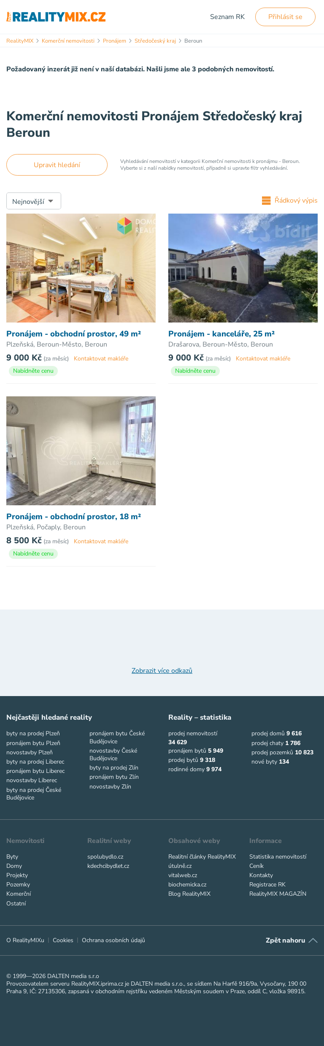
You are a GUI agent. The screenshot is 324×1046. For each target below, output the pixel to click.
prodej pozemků (272, 752)
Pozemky (18, 885)
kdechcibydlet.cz (108, 866)
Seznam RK (227, 17)
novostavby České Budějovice (113, 754)
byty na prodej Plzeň (33, 733)
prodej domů (268, 733)
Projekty (17, 875)
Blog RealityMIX (189, 894)
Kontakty (261, 875)
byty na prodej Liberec (35, 762)
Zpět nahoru (285, 940)
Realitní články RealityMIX (202, 857)
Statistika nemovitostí (277, 857)
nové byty (264, 762)
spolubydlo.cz (105, 857)
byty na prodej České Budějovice (33, 794)
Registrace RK (267, 885)
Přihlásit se (285, 17)
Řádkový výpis (290, 200)
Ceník (256, 866)
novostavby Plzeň (29, 752)
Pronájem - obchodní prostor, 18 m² (73, 517)
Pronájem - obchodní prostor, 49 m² (73, 334)
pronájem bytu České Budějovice (117, 737)
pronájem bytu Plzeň (33, 743)
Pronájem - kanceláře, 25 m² (221, 334)
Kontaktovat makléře (101, 359)
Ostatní (16, 904)
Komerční (18, 894)
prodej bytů (183, 760)
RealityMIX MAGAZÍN (277, 894)
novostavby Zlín (110, 787)
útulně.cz (180, 866)
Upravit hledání (57, 165)
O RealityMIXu (25, 940)
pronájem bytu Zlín (114, 777)
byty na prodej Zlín (113, 768)
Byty (12, 857)
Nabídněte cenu (33, 371)
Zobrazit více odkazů (162, 671)
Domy (14, 866)
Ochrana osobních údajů (113, 940)
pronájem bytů (187, 751)
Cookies (63, 940)
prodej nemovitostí (192, 733)
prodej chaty (267, 743)
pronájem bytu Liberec (35, 771)
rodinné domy (186, 769)
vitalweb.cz (182, 875)
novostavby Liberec (31, 780)
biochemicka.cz (187, 885)
